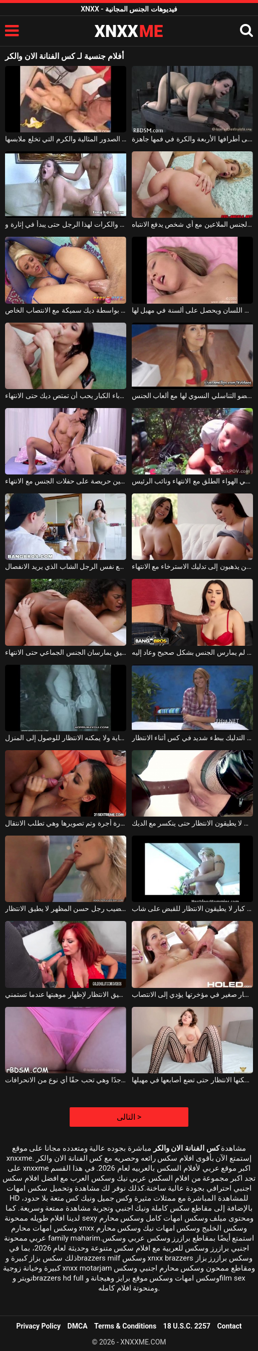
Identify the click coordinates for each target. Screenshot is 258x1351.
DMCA (78, 1326)
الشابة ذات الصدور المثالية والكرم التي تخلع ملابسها (65, 139)
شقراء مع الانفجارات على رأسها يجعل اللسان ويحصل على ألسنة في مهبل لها (192, 310)
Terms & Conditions (125, 1326)
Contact (229, 1326)
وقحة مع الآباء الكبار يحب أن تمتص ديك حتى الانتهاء (65, 396)
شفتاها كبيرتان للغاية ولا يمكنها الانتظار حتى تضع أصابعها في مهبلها (192, 1080)
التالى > (129, 1117)
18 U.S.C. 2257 (186, 1326)
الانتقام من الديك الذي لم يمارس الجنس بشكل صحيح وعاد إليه (192, 652)
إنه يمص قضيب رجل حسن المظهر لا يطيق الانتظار (65, 908)
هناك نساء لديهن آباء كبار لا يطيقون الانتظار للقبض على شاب (192, 908)
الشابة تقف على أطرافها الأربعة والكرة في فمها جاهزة (192, 139)
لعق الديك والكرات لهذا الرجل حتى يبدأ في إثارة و (65, 224)
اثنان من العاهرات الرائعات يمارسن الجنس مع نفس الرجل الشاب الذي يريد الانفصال (65, 566)
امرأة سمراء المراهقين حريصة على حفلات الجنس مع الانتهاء (65, 481)
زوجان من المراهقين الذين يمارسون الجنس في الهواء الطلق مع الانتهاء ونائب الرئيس (192, 481)
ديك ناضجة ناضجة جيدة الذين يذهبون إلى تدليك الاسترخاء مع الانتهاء (192, 566)
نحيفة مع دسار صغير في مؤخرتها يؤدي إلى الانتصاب (192, 994)
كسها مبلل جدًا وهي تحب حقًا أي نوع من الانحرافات (65, 1080)
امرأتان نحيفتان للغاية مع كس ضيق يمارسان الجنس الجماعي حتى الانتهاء (65, 652)
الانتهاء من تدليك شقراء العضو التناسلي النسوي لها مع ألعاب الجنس (192, 396)
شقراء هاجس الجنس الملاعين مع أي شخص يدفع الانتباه (192, 224)
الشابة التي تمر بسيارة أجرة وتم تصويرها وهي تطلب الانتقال (65, 823)
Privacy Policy (38, 1326)
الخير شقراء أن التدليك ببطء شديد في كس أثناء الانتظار (192, 738)
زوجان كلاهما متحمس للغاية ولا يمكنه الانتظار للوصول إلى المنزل (65, 738)
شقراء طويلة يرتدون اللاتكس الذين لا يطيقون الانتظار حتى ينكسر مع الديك (192, 823)
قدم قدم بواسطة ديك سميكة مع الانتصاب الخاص (65, 310)
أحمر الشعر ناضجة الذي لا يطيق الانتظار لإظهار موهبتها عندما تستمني (65, 994)
